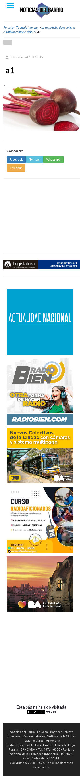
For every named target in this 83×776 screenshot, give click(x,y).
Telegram (16, 168)
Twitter (34, 159)
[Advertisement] (41, 215)
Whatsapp (53, 159)
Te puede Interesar (27, 27)
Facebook (16, 159)
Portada (8, 27)
